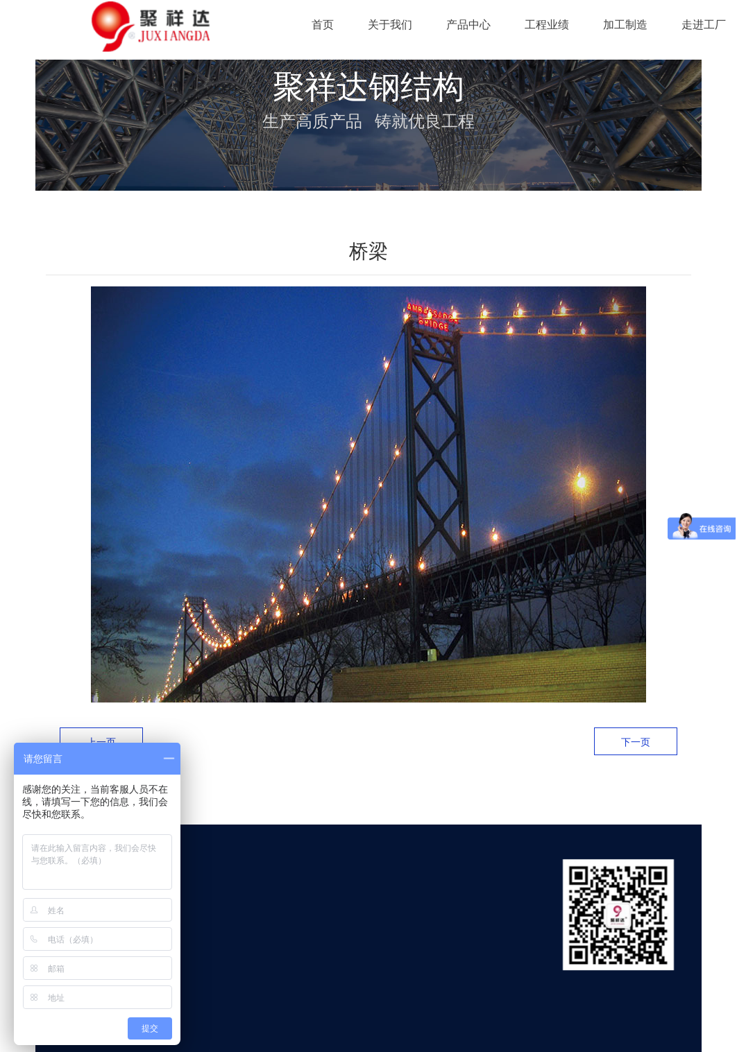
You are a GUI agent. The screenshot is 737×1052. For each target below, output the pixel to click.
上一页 (101, 742)
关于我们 (390, 24)
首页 (323, 24)
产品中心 (468, 24)
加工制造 (625, 24)
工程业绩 (547, 24)
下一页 (635, 742)
